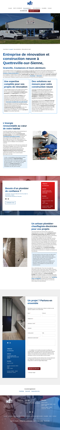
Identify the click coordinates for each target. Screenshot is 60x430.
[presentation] (36, 364)
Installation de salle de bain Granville (16, 416)
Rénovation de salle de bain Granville (34, 416)
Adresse (29, 328)
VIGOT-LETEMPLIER (17, 8)
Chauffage (21, 391)
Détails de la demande (33, 337)
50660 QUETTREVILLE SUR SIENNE (48, 192)
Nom (29, 313)
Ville (43, 333)
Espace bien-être (35, 391)
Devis (50, 416)
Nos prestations (27, 8)
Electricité (27, 391)
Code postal (30, 333)
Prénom (44, 313)
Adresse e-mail (31, 323)
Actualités (44, 8)
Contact (50, 8)
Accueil (10, 8)
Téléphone (30, 318)
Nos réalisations (36, 8)
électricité (39, 75)
